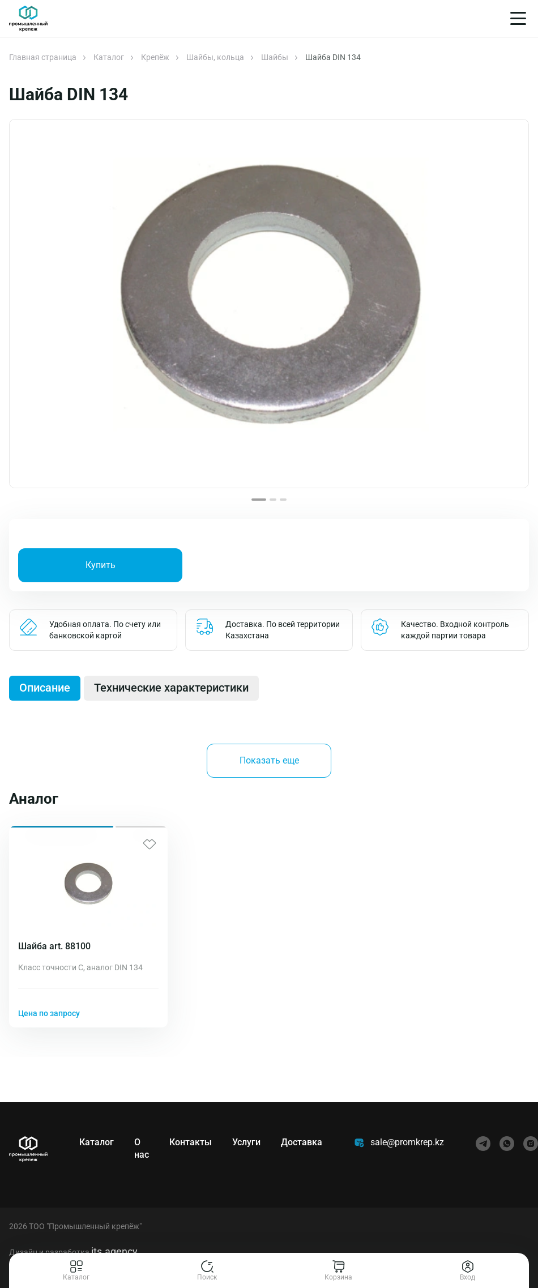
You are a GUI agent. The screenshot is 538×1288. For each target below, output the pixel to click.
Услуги (246, 1142)
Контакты (190, 1142)
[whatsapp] (506, 1143)
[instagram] (530, 1143)
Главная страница (42, 57)
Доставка (301, 1142)
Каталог (108, 57)
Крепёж (155, 57)
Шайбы (274, 57)
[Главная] (28, 19)
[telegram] (483, 1143)
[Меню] (518, 18)
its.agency (114, 1251)
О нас (141, 1148)
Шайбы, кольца (215, 57)
